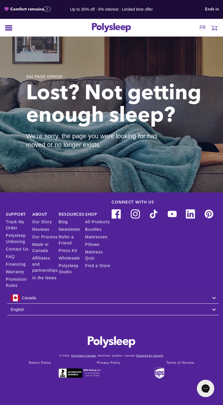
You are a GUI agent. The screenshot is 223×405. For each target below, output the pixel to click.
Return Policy (40, 362)
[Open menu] (9, 27)
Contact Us (17, 249)
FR (202, 27)
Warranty (15, 271)
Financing (16, 264)
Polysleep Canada (83, 355)
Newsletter (69, 229)
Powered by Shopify (149, 355)
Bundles (93, 229)
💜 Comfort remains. (27, 9)
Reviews (40, 229)
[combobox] (113, 298)
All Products (97, 221)
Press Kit (68, 250)
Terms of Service (180, 362)
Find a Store (97, 265)
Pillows (92, 244)
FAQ (10, 256)
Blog (63, 221)
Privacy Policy (109, 362)
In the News (44, 278)
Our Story (42, 221)
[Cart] (214, 27)
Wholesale (69, 258)
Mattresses (96, 237)
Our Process (45, 237)
